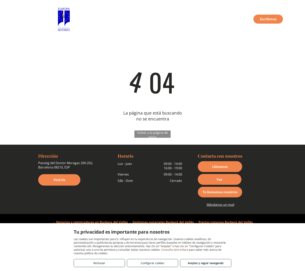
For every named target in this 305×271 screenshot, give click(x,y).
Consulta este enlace (174, 250)
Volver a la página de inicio (152, 134)
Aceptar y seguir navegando (206, 263)
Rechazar (99, 263)
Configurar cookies (152, 263)
